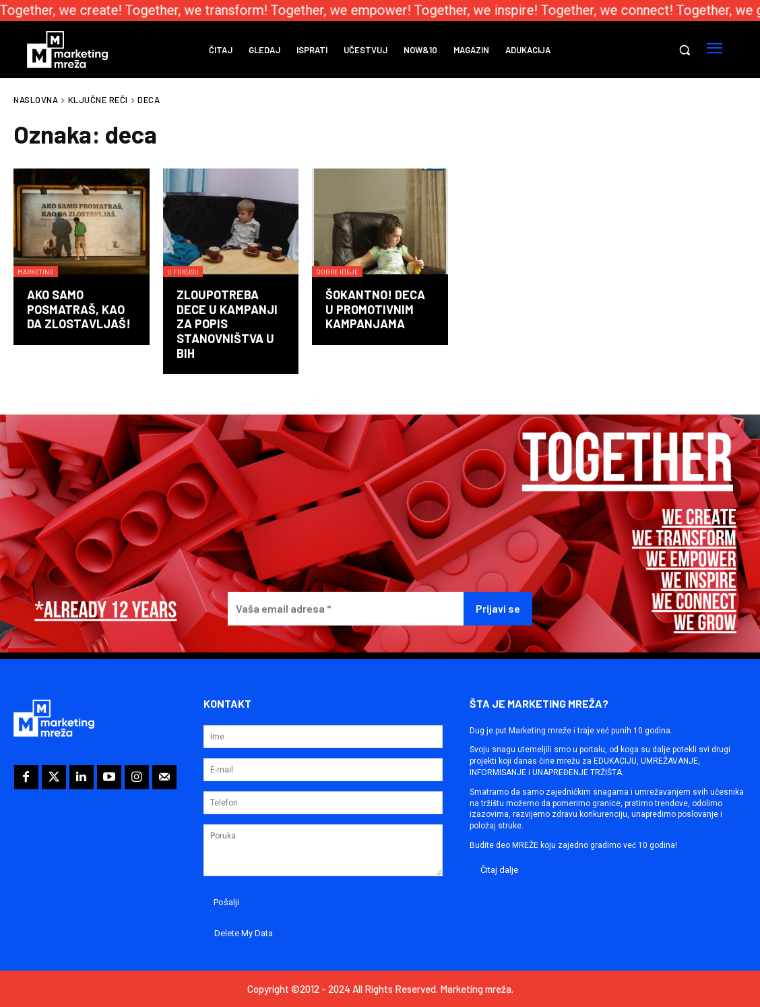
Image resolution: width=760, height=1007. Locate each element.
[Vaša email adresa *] (345, 609)
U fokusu (183, 272)
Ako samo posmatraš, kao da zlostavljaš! (79, 309)
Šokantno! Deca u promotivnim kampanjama (375, 309)
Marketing (36, 272)
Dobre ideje (337, 272)
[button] (684, 50)
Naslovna (35, 99)
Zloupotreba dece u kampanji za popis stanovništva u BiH (227, 323)
